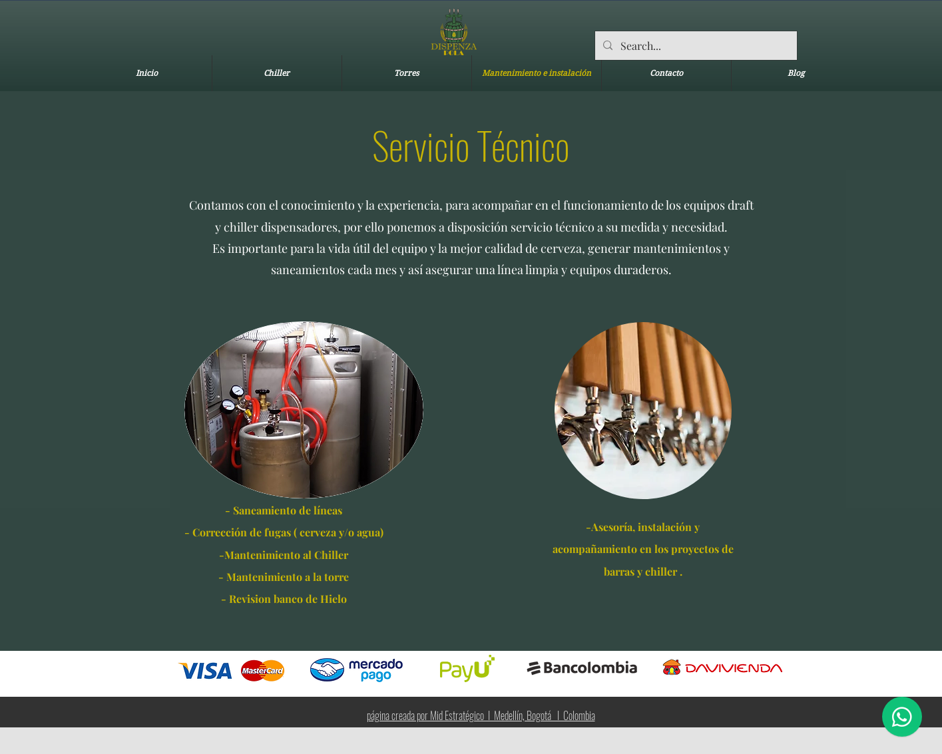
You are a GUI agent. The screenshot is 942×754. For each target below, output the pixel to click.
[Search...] (694, 46)
